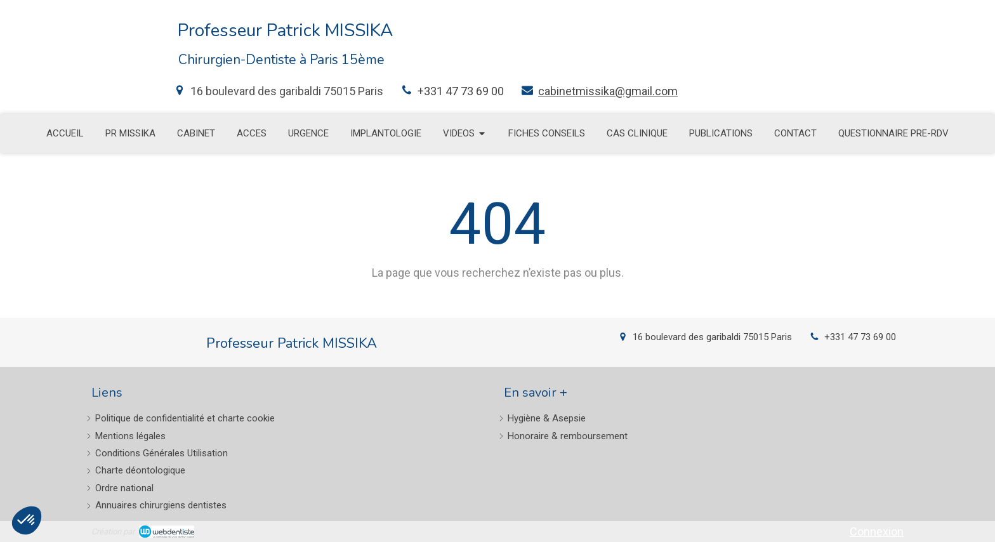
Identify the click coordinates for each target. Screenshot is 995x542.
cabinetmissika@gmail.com (608, 91)
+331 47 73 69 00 (461, 91)
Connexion (877, 531)
